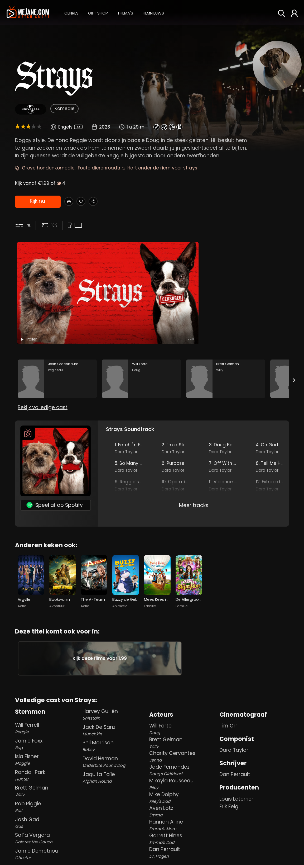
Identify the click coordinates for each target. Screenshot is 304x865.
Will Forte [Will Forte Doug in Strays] (183, 717)
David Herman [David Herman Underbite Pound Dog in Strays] (115, 749)
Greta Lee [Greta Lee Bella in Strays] (47, 857)
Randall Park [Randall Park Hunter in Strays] (47, 763)
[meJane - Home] (28, 12)
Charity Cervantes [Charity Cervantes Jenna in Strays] (183, 744)
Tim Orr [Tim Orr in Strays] (228, 713)
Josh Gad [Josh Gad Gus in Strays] (47, 810)
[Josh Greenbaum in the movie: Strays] (57, 341)
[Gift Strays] (70, 202)
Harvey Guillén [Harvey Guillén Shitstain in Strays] (115, 702)
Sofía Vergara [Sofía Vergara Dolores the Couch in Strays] (47, 826)
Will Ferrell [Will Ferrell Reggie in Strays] (47, 716)
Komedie (65, 108)
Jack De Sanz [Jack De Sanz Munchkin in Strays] (115, 718)
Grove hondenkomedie (48, 168)
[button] (71, 12)
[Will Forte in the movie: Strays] (141, 341)
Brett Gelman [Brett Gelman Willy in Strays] (47, 779)
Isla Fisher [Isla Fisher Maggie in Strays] (47, 747)
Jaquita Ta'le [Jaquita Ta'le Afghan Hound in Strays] (115, 765)
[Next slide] (294, 343)
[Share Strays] (103, 202)
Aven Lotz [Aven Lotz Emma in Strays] (183, 799)
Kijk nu (37, 202)
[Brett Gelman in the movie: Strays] (225, 341)
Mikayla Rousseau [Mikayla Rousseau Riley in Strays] (183, 772)
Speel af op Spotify (54, 473)
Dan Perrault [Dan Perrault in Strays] (234, 762)
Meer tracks (193, 474)
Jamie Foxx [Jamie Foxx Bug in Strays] (47, 732)
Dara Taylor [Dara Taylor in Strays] (233, 738)
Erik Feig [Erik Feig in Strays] (228, 794)
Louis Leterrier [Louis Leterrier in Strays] (236, 786)
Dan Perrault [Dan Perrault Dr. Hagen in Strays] (183, 840)
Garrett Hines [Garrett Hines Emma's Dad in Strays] (183, 827)
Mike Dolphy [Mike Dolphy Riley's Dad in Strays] (183, 785)
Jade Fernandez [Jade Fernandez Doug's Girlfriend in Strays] (183, 758)
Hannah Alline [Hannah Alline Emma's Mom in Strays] (183, 813)
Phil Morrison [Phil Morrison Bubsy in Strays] (115, 734)
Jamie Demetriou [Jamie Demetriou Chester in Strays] (47, 842)
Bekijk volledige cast (42, 376)
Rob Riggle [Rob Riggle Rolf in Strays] (47, 794)
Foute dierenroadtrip (101, 168)
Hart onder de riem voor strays (162, 168)
